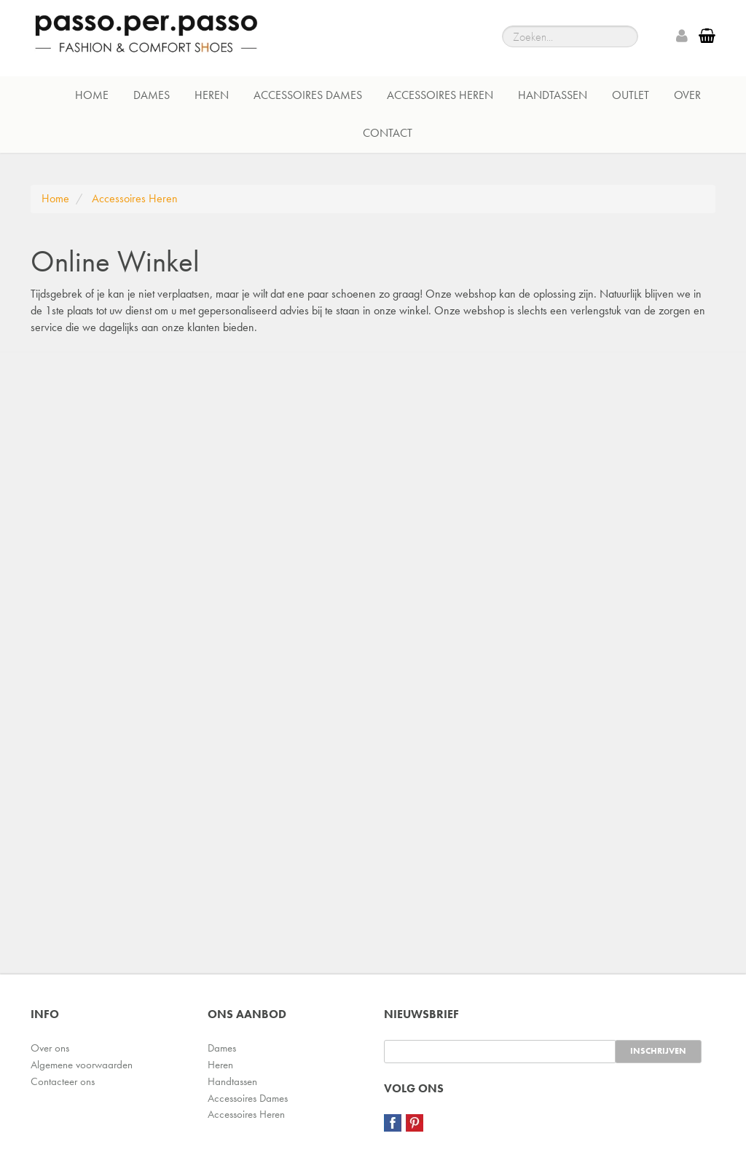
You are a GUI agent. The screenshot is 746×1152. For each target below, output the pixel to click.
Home (92, 95)
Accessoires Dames (308, 95)
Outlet (630, 95)
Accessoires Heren (440, 95)
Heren (212, 95)
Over (687, 95)
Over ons (50, 1048)
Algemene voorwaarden (82, 1064)
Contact (387, 132)
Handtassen (552, 95)
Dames (151, 95)
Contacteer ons (63, 1081)
